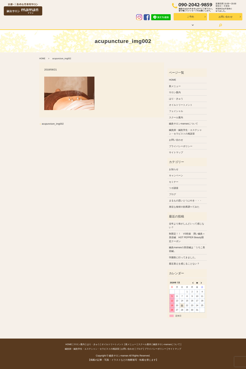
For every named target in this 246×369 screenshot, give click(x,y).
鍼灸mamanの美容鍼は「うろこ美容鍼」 (187, 249)
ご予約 (190, 16)
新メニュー (128, 25)
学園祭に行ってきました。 (183, 257)
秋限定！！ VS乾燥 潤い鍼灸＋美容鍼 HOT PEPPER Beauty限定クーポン (187, 237)
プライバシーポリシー (180, 146)
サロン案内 (56, 25)
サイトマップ (176, 152)
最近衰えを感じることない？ (184, 263)
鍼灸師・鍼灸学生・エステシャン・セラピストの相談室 (185, 132)
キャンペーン (176, 175)
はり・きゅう (76, 25)
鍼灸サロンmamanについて (183, 123)
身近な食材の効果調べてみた (184, 206)
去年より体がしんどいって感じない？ (186, 225)
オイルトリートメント (103, 25)
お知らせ (173, 169)
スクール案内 (148, 25)
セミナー (173, 181)
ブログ (194, 25)
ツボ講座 (173, 188)
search (206, 25)
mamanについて (172, 25)
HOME (40, 25)
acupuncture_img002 (53, 123)
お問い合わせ (226, 16)
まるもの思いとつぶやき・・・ (185, 200)
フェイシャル (176, 111)
